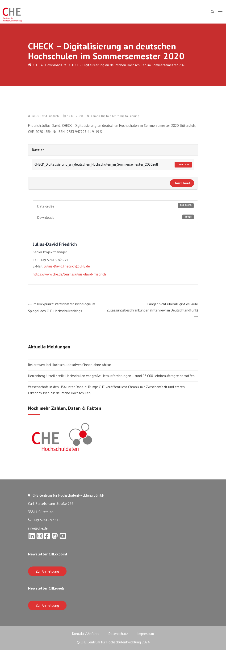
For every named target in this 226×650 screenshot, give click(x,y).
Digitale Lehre (110, 116)
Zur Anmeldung (47, 571)
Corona (95, 116)
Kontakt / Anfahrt (85, 633)
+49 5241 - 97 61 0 (44, 520)
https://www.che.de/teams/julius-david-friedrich (69, 274)
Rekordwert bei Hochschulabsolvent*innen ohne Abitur (69, 365)
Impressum (145, 633)
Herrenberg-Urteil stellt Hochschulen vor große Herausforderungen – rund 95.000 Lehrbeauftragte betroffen (111, 376)
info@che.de (38, 528)
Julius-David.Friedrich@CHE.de (67, 266)
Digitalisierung (129, 116)
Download (183, 164)
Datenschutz (118, 633)
